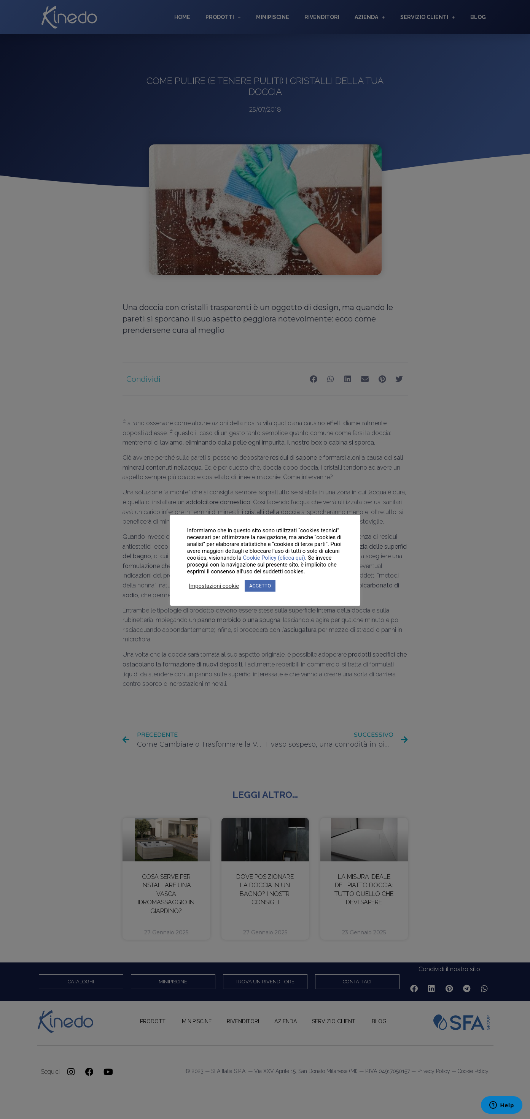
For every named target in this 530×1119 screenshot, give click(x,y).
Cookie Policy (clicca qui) (274, 557)
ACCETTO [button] (260, 586)
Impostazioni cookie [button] (214, 585)
